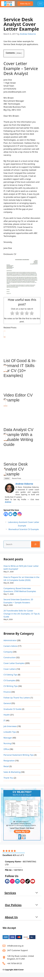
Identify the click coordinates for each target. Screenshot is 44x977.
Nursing (7, 743)
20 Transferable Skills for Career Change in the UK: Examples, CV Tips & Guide (22, 613)
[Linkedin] (15, 514)
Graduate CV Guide (12, 709)
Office (6, 749)
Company (8, 651)
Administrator (10, 640)
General (7, 703)
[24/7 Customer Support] (4, 950)
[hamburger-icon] (40, 3)
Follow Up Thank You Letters (17, 697)
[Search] (35, 544)
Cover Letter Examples (14, 663)
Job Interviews (10, 726)
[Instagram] (19, 514)
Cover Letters (10, 669)
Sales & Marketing (12, 772)
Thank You (8, 777)
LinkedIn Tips (10, 732)
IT (4, 720)
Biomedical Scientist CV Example (23, 529)
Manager (8, 737)
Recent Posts (16, 478)
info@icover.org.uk (15, 945)
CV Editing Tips (10, 674)
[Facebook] (6, 514)
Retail (6, 766)
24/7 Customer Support (17, 950)
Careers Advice (10, 646)
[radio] (12, 313)
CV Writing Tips (11, 686)
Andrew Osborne (24, 483)
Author (7, 478)
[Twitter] (10, 514)
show (19, 53)
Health (7, 714)
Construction (10, 657)
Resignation (9, 760)
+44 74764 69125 (14, 963)
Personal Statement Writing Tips (19, 755)
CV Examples (9, 680)
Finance (7, 691)
